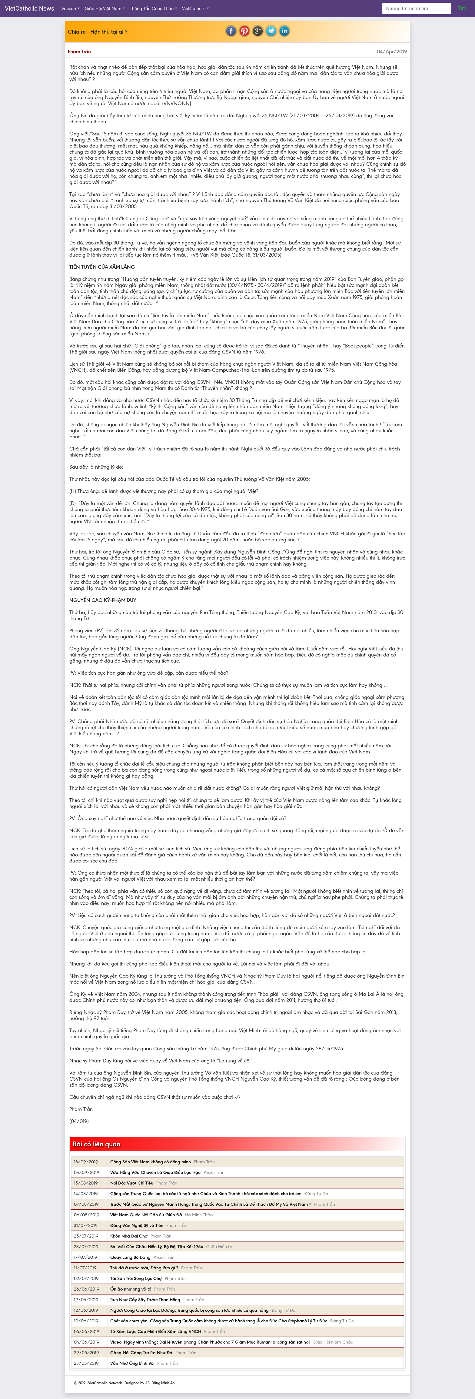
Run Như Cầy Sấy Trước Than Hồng (145, 1299)
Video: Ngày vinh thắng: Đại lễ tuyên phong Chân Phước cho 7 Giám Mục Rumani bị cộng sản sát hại (210, 1342)
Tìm (462, 8)
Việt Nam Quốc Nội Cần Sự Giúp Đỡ (146, 1215)
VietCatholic (193, 8)
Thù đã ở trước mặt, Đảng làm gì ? (144, 1268)
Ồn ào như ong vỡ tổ (130, 1289)
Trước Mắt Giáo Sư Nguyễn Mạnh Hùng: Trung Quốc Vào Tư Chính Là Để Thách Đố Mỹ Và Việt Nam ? (210, 1204)
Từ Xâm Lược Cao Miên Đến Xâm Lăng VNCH (155, 1331)
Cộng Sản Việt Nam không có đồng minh (150, 1162)
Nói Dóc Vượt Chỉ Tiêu (131, 1183)
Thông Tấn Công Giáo (152, 8)
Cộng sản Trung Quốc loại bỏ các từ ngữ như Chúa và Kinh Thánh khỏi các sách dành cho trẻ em (205, 1193)
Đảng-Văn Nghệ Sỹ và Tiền (136, 1225)
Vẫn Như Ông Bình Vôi (132, 1363)
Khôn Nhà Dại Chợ (129, 1236)
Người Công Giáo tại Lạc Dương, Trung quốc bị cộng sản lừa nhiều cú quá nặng (189, 1310)
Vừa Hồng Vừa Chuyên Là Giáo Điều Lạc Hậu (155, 1172)
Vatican (68, 8)
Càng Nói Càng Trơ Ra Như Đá (141, 1352)
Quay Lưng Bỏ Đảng (130, 1257)
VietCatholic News (29, 8)
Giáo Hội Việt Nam (103, 8)
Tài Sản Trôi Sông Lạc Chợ (136, 1278)
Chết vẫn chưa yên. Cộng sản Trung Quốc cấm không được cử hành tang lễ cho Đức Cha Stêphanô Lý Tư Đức (218, 1321)
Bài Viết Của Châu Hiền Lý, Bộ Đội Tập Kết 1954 (156, 1246)
